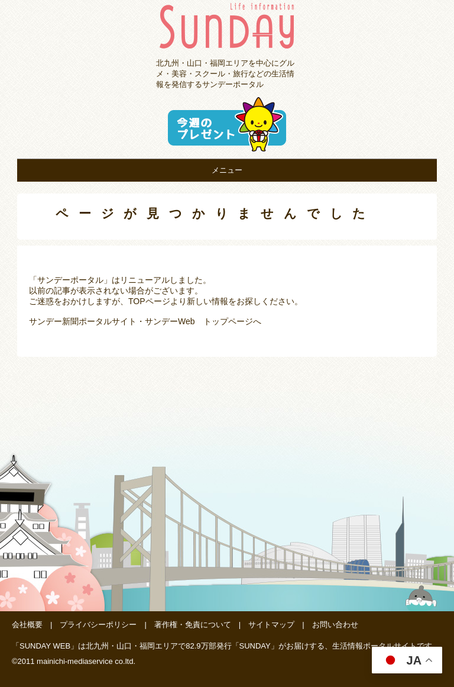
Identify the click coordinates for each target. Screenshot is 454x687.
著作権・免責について (192, 624)
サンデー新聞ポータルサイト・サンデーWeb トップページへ (145, 321)
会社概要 (27, 624)
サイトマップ (271, 624)
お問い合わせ (335, 624)
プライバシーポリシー (98, 624)
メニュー (227, 170)
